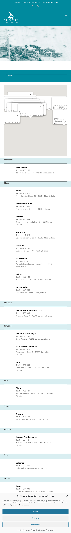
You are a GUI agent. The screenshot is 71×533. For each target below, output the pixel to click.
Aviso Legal (49, 530)
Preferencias (35, 525)
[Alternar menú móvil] (66, 15)
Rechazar (35, 518)
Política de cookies (24, 530)
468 (28, 219)
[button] (67, 496)
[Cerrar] (17, 115)
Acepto (35, 512)
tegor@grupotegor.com (50, 2)
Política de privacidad (38, 530)
